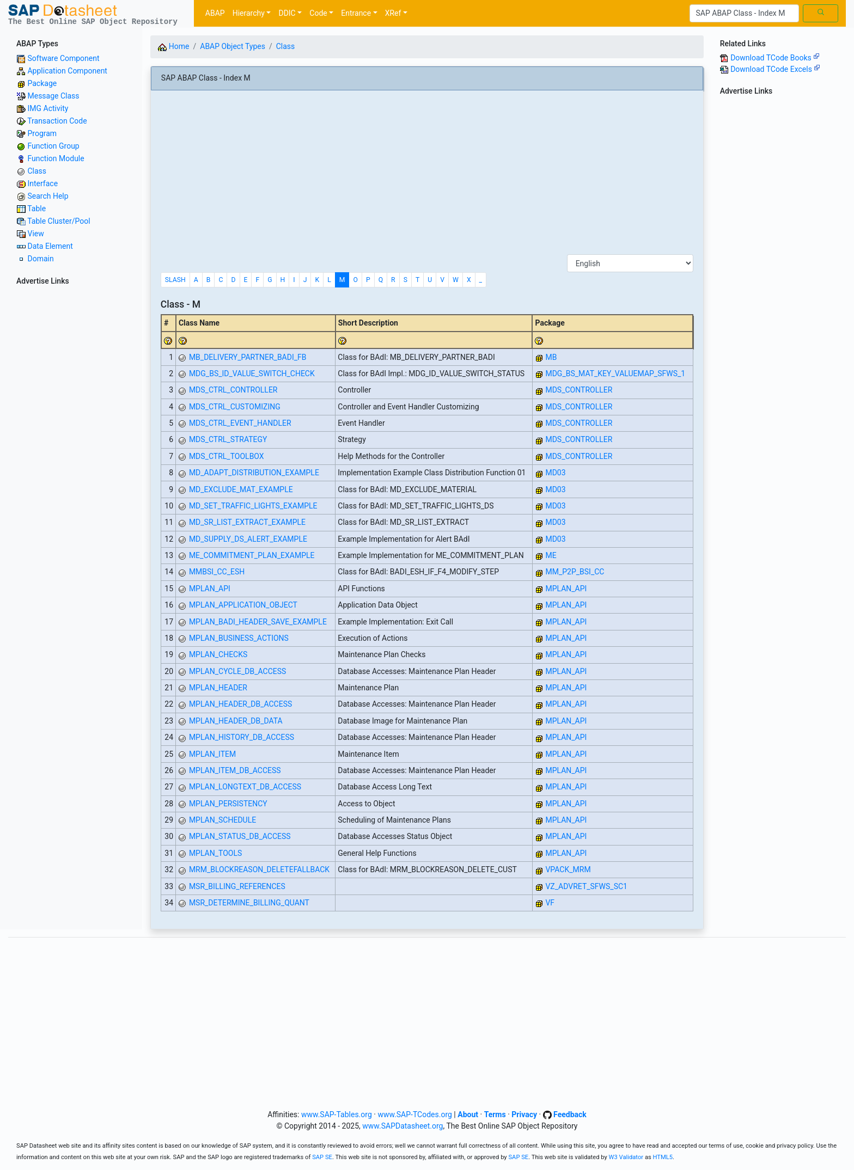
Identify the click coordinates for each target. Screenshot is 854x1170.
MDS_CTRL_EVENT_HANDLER (240, 423)
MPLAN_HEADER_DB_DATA (236, 720)
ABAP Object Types (232, 46)
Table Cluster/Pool (58, 221)
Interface (42, 183)
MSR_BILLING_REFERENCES (237, 886)
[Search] (744, 13)
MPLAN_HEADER (218, 687)
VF (549, 902)
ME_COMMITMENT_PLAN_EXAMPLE (252, 555)
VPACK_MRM (567, 869)
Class (36, 171)
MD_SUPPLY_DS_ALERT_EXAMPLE (248, 539)
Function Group (53, 146)
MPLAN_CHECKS (218, 654)
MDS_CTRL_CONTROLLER (233, 389)
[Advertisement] (71, 452)
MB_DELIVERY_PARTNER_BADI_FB (248, 357)
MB (551, 357)
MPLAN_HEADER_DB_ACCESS (240, 704)
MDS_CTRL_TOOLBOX (226, 456)
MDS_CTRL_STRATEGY (228, 439)
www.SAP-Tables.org (336, 1114)
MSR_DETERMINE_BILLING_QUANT (249, 902)
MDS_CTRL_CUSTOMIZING (234, 406)
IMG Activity (47, 108)
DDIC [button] (286, 13)
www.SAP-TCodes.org (414, 1114)
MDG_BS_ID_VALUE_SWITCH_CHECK (252, 373)
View (35, 233)
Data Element (49, 246)
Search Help (47, 196)
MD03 (555, 472)
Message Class (53, 95)
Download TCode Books (775, 57)
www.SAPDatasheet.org (402, 1126)
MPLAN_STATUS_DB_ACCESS (240, 836)
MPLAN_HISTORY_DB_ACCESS (241, 737)
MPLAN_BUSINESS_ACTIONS (239, 638)
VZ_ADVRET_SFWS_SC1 (586, 886)
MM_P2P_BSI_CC (574, 571)
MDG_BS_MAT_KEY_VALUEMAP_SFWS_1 (615, 373)
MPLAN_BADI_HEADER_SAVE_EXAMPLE (258, 621)
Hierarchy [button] (249, 13)
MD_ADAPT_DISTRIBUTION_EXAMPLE (254, 472)
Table (36, 208)
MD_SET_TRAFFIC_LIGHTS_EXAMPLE (253, 505)
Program (42, 133)
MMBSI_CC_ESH (217, 571)
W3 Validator (626, 1157)
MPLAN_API (209, 588)
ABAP (215, 13)
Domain (40, 258)
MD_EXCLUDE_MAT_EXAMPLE (241, 489)
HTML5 (663, 1157)
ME (550, 555)
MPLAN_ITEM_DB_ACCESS (235, 770)
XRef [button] (393, 13)
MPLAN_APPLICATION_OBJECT (243, 605)
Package (42, 83)
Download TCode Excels (775, 69)
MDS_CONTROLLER (578, 389)
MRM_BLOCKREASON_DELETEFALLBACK (259, 869)
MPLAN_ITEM (212, 754)
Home (173, 46)
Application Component (67, 70)
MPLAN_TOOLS (215, 853)
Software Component (63, 58)
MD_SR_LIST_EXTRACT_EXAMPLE (247, 522)
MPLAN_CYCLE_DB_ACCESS (237, 671)
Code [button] (318, 13)
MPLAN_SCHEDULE (222, 820)
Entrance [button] (356, 13)
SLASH (175, 280)
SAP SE (322, 1157)
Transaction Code (57, 121)
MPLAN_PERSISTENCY (228, 803)
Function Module (55, 158)
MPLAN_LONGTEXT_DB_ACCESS (245, 786)
